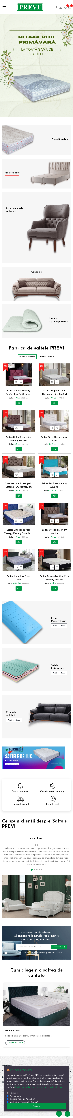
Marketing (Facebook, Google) (24, 1102)
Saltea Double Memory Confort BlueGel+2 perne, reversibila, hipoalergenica (18, 392)
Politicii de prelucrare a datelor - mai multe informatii (39, 1087)
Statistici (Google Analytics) (22, 1099)
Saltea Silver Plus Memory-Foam (54, 439)
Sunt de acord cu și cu (38, 955)
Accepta (36, 1106)
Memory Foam (12, 1032)
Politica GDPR (56, 955)
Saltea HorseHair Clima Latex (18, 580)
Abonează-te (59, 949)
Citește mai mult (15, 1045)
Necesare (14, 1093)
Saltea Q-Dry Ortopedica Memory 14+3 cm (18, 439)
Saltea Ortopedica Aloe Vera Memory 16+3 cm (54, 580)
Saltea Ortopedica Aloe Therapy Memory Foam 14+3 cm (18, 533)
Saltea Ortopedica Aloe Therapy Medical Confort (54, 392)
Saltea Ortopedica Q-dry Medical (54, 533)
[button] (32, 872)
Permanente (15, 1096)
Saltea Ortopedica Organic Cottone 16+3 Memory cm (18, 486)
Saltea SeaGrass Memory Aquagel (54, 486)
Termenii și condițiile (37, 955)
